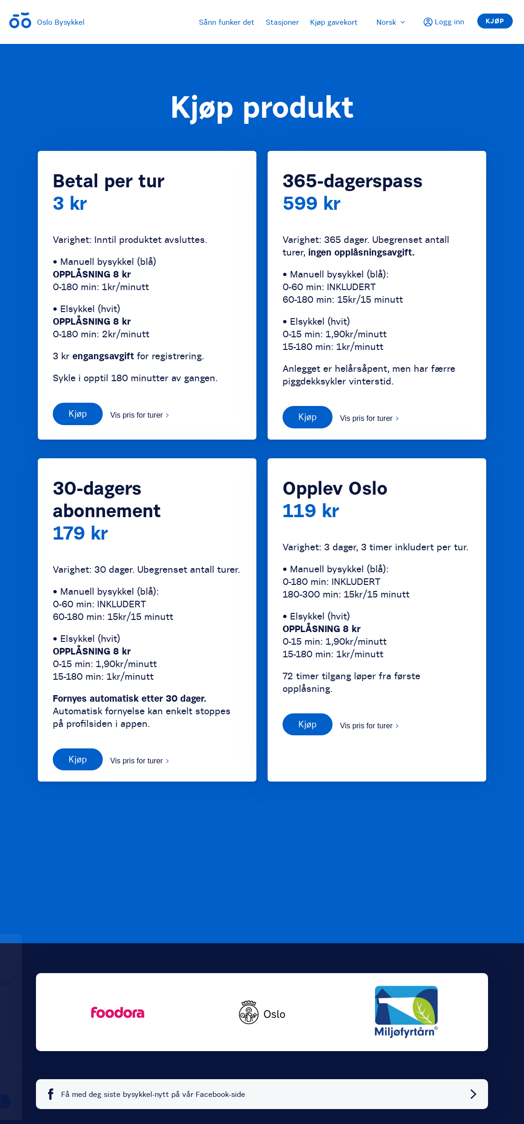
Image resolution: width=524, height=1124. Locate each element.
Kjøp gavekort (334, 22)
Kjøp (495, 21)
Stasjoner (282, 22)
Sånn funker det (227, 22)
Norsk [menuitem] (390, 22)
